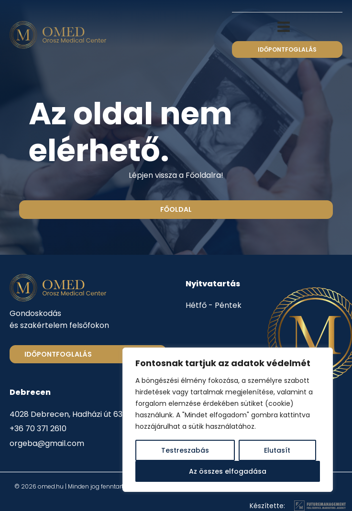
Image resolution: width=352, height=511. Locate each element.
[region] (227, 420)
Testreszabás (185, 450)
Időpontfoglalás (58, 354)
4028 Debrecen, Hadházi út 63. (67, 414)
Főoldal (176, 209)
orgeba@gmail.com (47, 443)
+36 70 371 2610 (38, 428)
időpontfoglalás (287, 49)
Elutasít (277, 450)
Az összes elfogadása (227, 471)
